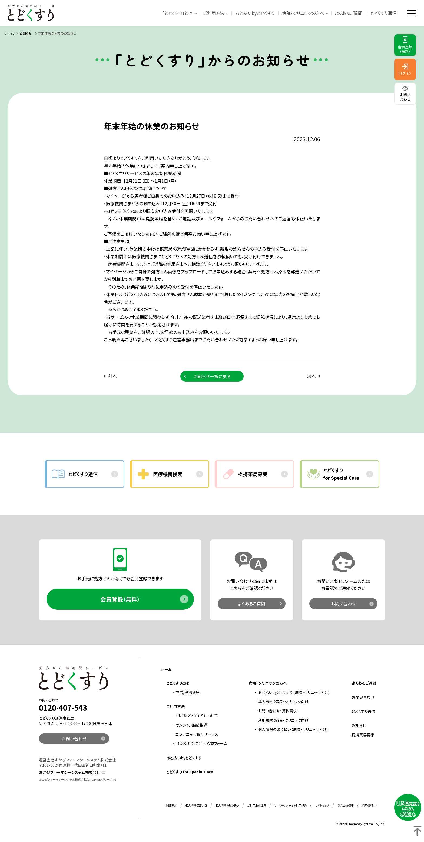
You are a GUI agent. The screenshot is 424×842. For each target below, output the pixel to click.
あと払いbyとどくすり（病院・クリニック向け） (294, 694)
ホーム (9, 34)
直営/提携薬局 (187, 694)
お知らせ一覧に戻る (212, 377)
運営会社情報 (345, 808)
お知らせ (25, 34)
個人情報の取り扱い (227, 808)
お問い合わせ (343, 605)
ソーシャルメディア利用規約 (290, 808)
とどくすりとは (177, 685)
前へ (112, 377)
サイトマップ (322, 808)
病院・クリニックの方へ (302, 13)
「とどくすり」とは (176, 13)
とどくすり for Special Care (189, 774)
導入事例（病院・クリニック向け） (284, 704)
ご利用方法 (213, 13)
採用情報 (367, 808)
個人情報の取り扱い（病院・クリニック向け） (293, 731)
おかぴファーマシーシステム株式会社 (69, 774)
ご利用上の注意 (256, 808)
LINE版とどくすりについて (196, 718)
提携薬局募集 (363, 737)
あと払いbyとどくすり (254, 13)
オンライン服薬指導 (191, 727)
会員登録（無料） (120, 601)
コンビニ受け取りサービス (196, 736)
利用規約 (171, 808)
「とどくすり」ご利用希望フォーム (201, 746)
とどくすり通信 (382, 13)
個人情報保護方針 (196, 808)
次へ (311, 377)
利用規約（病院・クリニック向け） (284, 722)
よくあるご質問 (348, 13)
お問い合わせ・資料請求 (277, 713)
